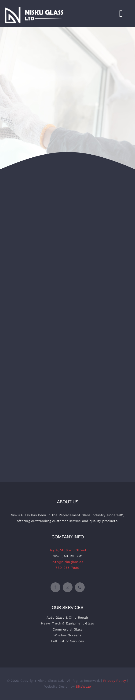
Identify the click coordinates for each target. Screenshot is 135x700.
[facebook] (55, 587)
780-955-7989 (67, 567)
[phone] (80, 587)
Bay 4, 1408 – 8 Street (67, 550)
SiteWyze (83, 686)
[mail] (68, 587)
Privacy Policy (114, 680)
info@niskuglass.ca (67, 562)
